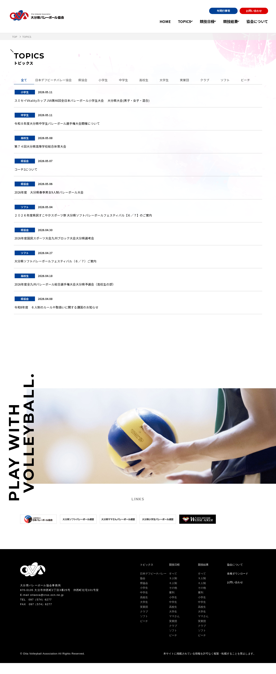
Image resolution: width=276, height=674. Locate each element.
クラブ (207, 80)
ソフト (228, 80)
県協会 (85, 80)
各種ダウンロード (237, 584)
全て (24, 80)
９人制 (173, 589)
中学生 (126, 80)
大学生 (167, 80)
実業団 (187, 80)
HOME (155, 21)
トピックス (146, 575)
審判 (171, 603)
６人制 (173, 593)
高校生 (146, 80)
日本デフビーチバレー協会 (54, 80)
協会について (257, 21)
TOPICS (175, 21)
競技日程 (200, 21)
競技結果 (227, 21)
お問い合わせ (254, 10)
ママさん (174, 627)
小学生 (106, 80)
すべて (173, 584)
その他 (173, 598)
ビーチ (248, 80)
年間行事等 (223, 10)
